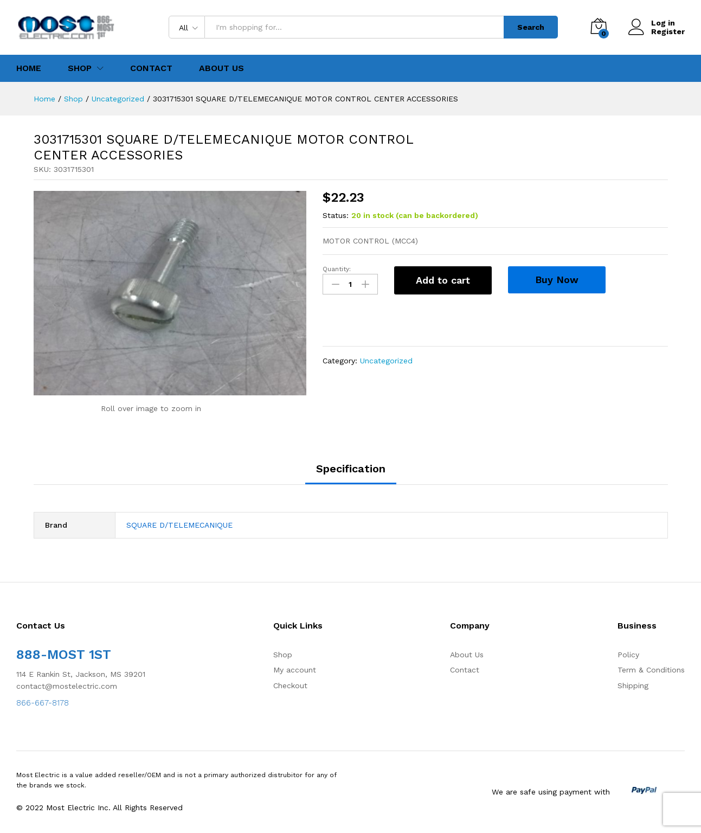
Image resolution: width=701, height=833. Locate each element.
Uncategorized (386, 360)
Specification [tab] (350, 468)
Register (668, 31)
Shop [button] (80, 68)
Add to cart (443, 280)
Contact (151, 68)
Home (28, 68)
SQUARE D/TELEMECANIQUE (179, 525)
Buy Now (556, 279)
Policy (628, 654)
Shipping (633, 685)
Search (530, 27)
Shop (282, 654)
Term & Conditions (651, 669)
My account (294, 669)
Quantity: (337, 269)
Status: (336, 215)
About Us (221, 68)
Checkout (290, 685)
